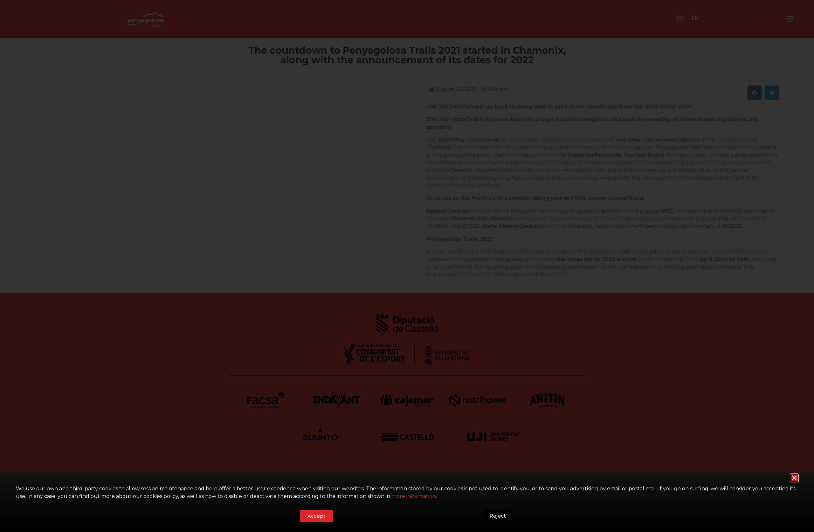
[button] (794, 477)
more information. (414, 496)
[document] (407, 266)
